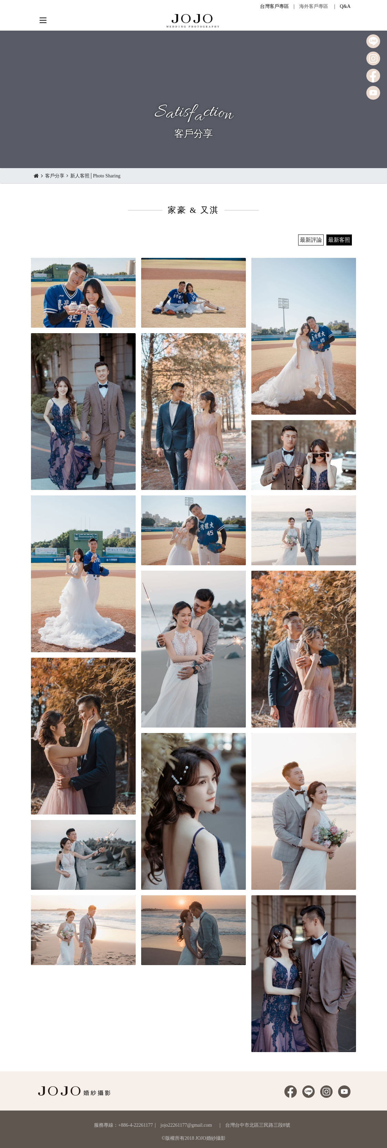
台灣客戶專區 (274, 6)
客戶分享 (54, 175)
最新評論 (311, 240)
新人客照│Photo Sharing (95, 175)
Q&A (345, 6)
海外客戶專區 (313, 6)
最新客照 (339, 240)
